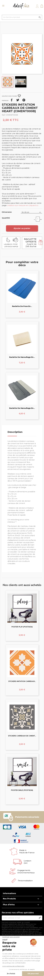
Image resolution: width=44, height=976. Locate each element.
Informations (9, 893)
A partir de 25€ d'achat (30, 243)
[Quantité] (38, 219)
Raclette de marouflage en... (22, 357)
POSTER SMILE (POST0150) (22, 790)
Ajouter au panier (22, 228)
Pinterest (23, 100)
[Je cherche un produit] (22, 17)
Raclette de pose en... (22, 306)
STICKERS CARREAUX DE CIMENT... (22, 736)
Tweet (17, 100)
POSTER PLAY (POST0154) (22, 627)
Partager (11, 100)
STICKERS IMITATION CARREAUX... (22, 681)
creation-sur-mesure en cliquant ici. (22, 205)
